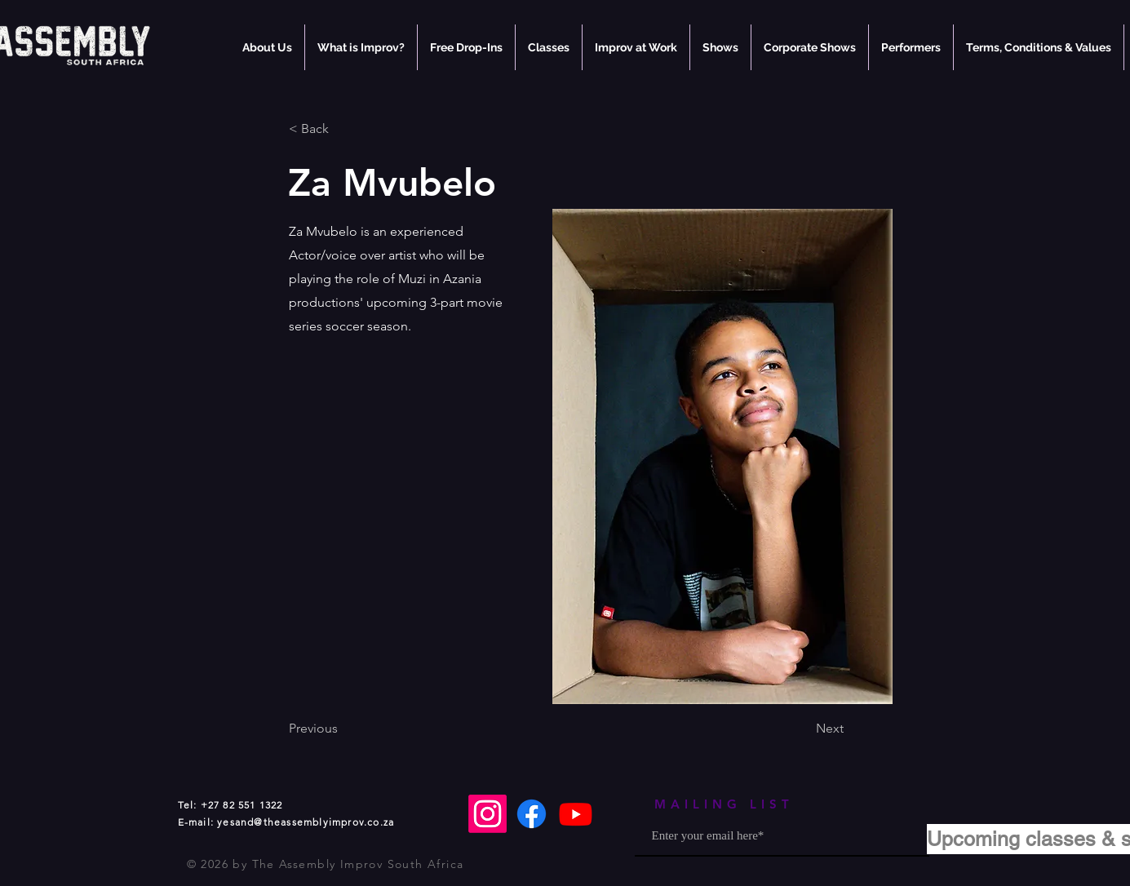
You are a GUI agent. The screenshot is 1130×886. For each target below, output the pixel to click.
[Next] (803, 728)
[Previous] (343, 728)
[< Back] (343, 129)
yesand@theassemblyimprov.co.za (305, 822)
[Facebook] (531, 814)
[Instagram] (487, 814)
